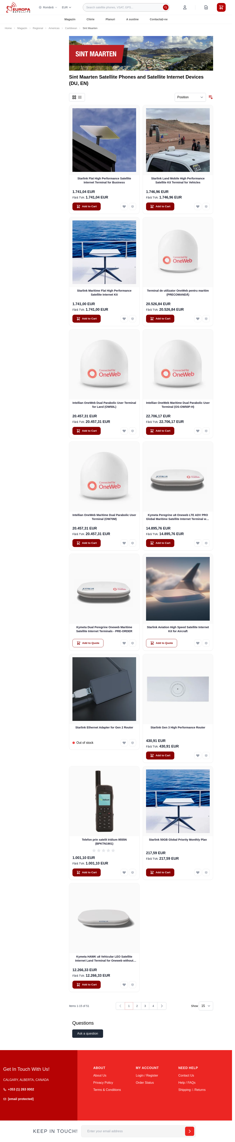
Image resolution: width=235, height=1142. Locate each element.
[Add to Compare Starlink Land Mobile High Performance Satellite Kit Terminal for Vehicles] (206, 206)
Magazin (69, 19)
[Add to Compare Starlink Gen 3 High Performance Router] (206, 755)
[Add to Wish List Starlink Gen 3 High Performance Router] (197, 755)
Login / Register (147, 1075)
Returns (200, 1089)
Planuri (110, 19)
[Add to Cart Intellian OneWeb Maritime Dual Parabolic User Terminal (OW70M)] (86, 543)
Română (48, 7)
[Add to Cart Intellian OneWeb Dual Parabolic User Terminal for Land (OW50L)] (86, 431)
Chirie (91, 19)
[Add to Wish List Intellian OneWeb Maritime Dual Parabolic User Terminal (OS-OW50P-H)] (197, 430)
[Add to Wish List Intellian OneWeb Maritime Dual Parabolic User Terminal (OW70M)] (124, 543)
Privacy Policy (103, 1082)
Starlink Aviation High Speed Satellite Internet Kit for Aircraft (178, 629)
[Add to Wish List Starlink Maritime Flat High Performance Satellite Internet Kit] (124, 318)
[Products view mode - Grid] (74, 97)
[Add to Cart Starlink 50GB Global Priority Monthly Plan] (160, 872)
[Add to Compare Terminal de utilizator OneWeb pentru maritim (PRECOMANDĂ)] (206, 318)
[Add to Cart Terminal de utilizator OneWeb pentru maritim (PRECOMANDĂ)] (160, 319)
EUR (67, 7)
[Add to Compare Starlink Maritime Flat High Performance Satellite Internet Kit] (132, 318)
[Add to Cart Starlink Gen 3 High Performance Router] (160, 755)
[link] (120, 1006)
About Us (99, 1075)
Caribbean (71, 28)
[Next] (161, 1006)
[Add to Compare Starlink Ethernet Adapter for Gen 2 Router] (132, 742)
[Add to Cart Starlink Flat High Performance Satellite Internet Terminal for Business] (86, 206)
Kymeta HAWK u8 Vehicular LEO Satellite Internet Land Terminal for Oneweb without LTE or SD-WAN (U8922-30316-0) (104, 959)
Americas (54, 28)
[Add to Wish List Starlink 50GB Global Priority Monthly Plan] (197, 872)
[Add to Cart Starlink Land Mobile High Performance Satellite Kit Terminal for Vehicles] (160, 206)
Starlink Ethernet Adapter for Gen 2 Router (104, 727)
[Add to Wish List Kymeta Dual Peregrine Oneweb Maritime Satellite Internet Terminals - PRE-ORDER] (124, 643)
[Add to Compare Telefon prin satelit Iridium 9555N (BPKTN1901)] (132, 872)
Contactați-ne (159, 19)
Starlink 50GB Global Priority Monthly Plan (178, 839)
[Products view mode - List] (79, 97)
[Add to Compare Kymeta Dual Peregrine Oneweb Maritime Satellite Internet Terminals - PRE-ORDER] (132, 643)
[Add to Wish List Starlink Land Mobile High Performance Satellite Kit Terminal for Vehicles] (197, 206)
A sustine (132, 19)
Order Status (145, 1082)
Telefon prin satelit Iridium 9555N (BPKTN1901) (104, 841)
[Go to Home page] (18, 7)
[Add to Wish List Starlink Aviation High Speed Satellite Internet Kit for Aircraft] (197, 643)
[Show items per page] (206, 1006)
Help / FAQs (186, 1082)
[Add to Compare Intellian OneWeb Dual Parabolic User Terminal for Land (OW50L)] (132, 430)
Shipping (184, 1089)
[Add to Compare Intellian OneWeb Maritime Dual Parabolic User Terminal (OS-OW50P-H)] (206, 430)
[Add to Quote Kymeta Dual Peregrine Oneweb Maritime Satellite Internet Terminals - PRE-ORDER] (87, 643)
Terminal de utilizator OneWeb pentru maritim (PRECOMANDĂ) (178, 292)
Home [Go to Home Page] (8, 28)
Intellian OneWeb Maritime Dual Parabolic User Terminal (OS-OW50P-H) (178, 404)
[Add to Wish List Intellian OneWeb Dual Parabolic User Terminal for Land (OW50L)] (124, 430)
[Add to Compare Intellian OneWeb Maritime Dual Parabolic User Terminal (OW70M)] (132, 543)
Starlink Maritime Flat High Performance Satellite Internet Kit (104, 292)
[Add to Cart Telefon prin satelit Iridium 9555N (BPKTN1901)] (86, 872)
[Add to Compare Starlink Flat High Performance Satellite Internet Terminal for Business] (132, 206)
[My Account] (185, 7)
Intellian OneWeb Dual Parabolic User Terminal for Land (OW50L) (104, 404)
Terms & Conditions (107, 1089)
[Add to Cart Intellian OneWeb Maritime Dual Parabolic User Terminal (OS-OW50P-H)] (160, 431)
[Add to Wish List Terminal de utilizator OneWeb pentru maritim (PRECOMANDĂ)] (197, 318)
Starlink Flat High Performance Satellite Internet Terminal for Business (104, 180)
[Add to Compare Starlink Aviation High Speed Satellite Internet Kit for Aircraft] (206, 643)
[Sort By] (190, 97)
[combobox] (126, 7)
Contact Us (186, 1075)
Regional (38, 28)
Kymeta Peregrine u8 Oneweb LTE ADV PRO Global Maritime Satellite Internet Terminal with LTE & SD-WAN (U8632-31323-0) (178, 517)
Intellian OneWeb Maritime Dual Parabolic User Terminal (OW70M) (104, 516)
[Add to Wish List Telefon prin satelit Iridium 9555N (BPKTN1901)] (124, 872)
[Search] (166, 7)
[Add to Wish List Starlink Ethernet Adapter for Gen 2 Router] (124, 742)
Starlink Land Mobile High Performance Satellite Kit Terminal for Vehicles (178, 180)
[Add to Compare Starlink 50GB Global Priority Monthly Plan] (206, 872)
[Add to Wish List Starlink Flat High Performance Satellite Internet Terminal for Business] (124, 206)
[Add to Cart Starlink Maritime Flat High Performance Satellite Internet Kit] (86, 319)
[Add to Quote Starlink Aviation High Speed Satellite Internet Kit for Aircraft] (161, 643)
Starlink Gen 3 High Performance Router (177, 727)
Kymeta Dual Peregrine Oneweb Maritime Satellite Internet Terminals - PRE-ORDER (104, 629)
